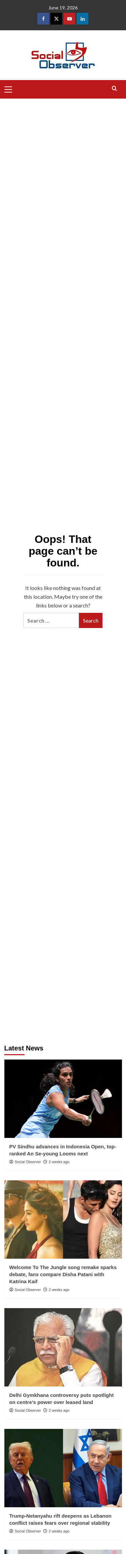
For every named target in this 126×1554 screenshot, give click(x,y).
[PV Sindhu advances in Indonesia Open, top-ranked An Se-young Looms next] (63, 1099)
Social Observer (28, 1162)
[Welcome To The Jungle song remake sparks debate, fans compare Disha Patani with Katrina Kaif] (63, 1219)
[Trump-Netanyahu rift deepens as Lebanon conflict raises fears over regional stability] (63, 1468)
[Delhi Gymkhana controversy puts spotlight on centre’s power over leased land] (63, 1347)
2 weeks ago (59, 1162)
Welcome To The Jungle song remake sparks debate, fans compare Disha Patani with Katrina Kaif (63, 1274)
